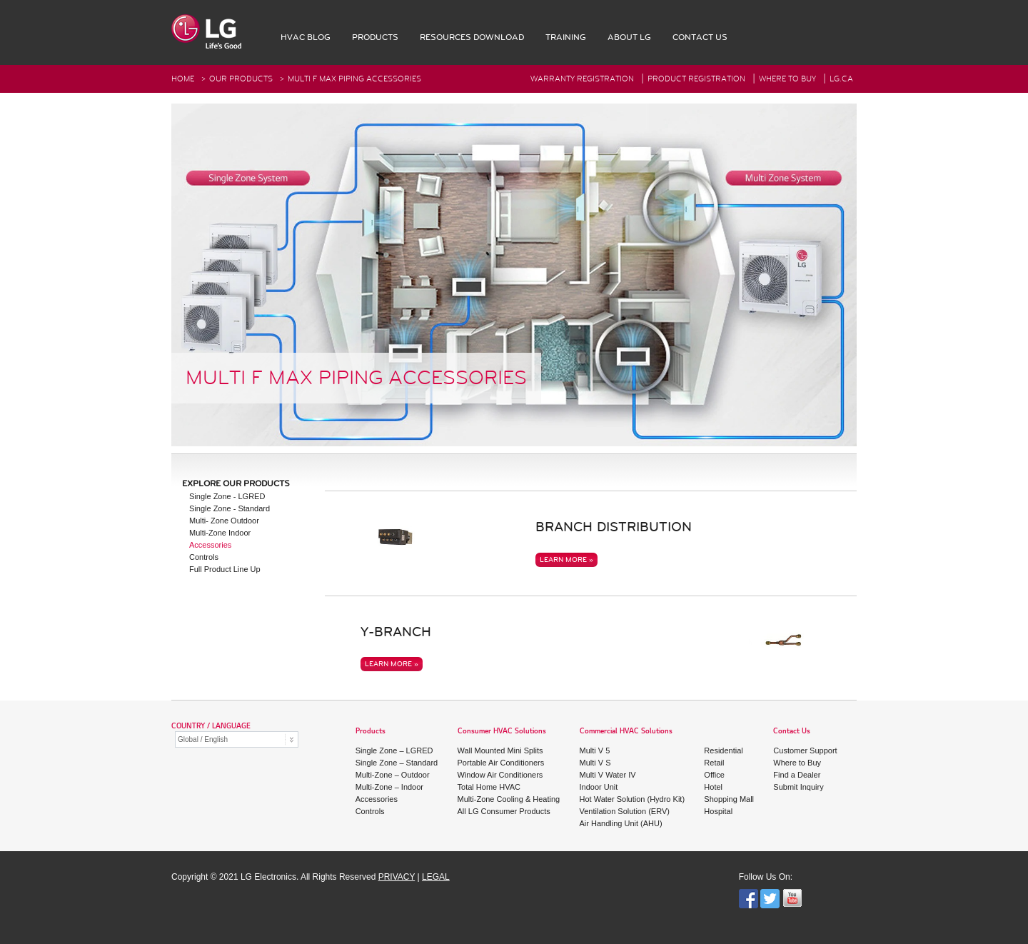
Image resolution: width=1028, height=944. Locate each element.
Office (714, 774)
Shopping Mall (729, 799)
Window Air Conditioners (500, 774)
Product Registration (696, 79)
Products (371, 731)
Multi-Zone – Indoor (389, 787)
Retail (714, 762)
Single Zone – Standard (397, 762)
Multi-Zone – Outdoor (393, 774)
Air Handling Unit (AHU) (621, 823)
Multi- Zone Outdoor (224, 520)
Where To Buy (787, 79)
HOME (182, 79)
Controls (203, 557)
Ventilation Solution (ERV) (625, 811)
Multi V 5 (595, 750)
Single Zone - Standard (229, 508)
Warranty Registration (582, 79)
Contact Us (791, 731)
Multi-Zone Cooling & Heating (509, 799)
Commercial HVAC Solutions (626, 731)
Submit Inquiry (798, 787)
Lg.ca (841, 79)
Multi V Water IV (608, 774)
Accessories (210, 545)
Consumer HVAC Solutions (502, 731)
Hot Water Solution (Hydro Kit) (632, 799)
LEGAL (436, 877)
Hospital (718, 811)
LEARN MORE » (566, 560)
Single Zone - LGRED (227, 496)
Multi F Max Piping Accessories (354, 79)
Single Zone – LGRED (394, 750)
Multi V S (595, 762)
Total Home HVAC (489, 787)
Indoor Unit (599, 787)
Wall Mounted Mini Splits (500, 750)
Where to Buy (797, 762)
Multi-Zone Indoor (220, 532)
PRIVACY (396, 877)
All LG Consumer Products (504, 811)
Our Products (241, 79)
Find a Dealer (796, 774)
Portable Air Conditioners (501, 762)
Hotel (713, 787)
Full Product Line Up (225, 569)
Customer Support (805, 750)
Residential (723, 750)
